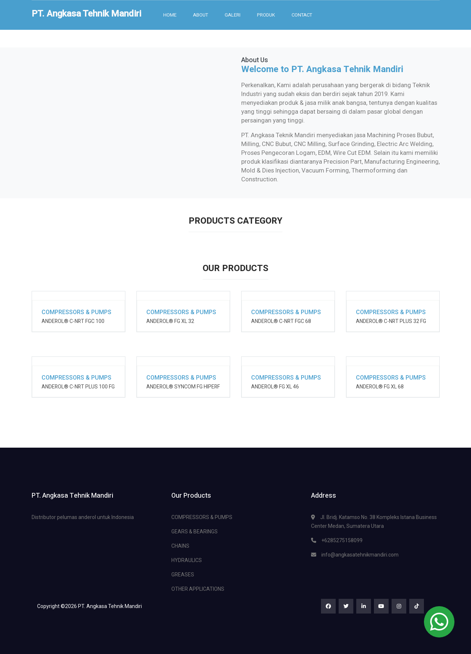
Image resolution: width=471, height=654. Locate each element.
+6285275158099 (342, 540)
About (200, 14)
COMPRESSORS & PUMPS (201, 517)
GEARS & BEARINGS (194, 531)
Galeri (232, 14)
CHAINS (180, 546)
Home (169, 14)
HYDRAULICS (186, 560)
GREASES (182, 574)
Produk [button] (266, 14)
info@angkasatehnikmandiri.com (360, 555)
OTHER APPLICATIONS (197, 589)
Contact (302, 14)
